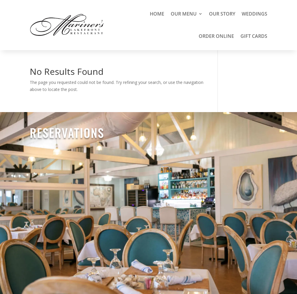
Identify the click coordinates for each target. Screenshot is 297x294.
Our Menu (184, 14)
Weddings (254, 14)
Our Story (222, 14)
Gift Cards (253, 36)
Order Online (216, 36)
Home (157, 14)
